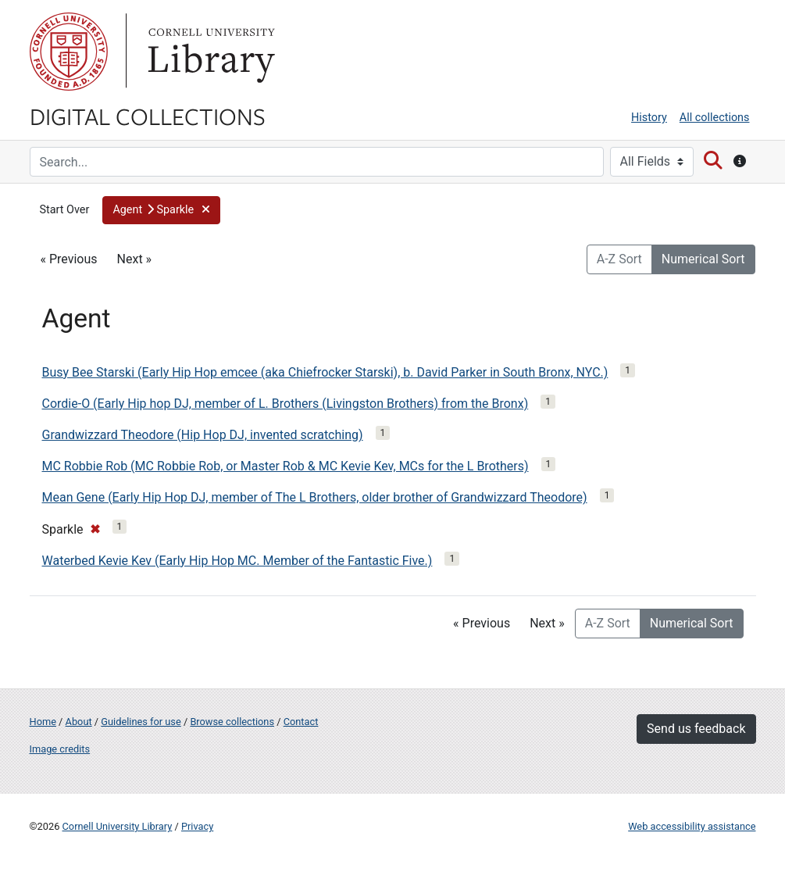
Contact (301, 721)
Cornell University (69, 52)
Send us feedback (696, 728)
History (649, 117)
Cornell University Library (117, 826)
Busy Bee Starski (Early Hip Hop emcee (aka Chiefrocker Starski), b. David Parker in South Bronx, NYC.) (325, 372)
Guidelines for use (140, 721)
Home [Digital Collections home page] (43, 721)
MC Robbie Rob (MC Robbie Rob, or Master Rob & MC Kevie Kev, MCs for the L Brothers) (285, 466)
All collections (715, 117)
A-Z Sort (619, 259)
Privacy (197, 826)
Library (209, 52)
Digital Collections (148, 115)
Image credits (60, 749)
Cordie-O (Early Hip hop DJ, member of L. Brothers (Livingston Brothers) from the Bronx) (285, 403)
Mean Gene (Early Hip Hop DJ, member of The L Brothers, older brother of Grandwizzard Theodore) (314, 497)
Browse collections (232, 721)
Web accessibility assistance (691, 826)
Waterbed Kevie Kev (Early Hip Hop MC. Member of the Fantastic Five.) (237, 560)
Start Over (65, 209)
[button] (160, 210)
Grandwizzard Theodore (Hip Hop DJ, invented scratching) (202, 434)
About (79, 721)
